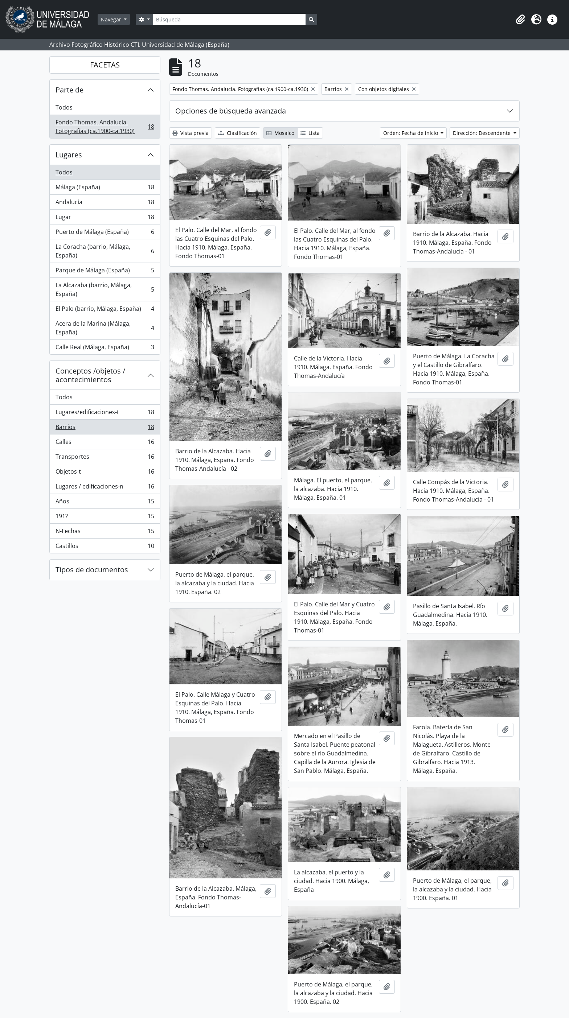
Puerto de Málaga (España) (104, 233)
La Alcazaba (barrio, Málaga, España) (104, 289)
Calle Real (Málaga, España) (104, 348)
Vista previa (190, 132)
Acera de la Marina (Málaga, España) (104, 328)
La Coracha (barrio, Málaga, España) (104, 251)
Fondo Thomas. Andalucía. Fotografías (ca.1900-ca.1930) (104, 126)
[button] (520, 20)
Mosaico (280, 132)
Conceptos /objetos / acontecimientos (90, 375)
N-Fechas (104, 533)
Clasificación (237, 132)
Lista (310, 132)
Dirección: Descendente (482, 132)
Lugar (104, 218)
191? (104, 518)
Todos (64, 107)
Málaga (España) (104, 189)
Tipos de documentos (92, 569)
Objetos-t (104, 473)
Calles (104, 443)
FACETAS (105, 65)
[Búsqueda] (229, 19)
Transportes (104, 458)
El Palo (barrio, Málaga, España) (104, 310)
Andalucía (104, 204)
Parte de (69, 90)
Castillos (104, 547)
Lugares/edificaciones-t (104, 414)
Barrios (104, 428)
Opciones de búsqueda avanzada (230, 111)
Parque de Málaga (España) (104, 272)
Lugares (69, 155)
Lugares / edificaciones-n (104, 488)
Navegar (112, 19)
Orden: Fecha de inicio (411, 132)
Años (104, 503)
